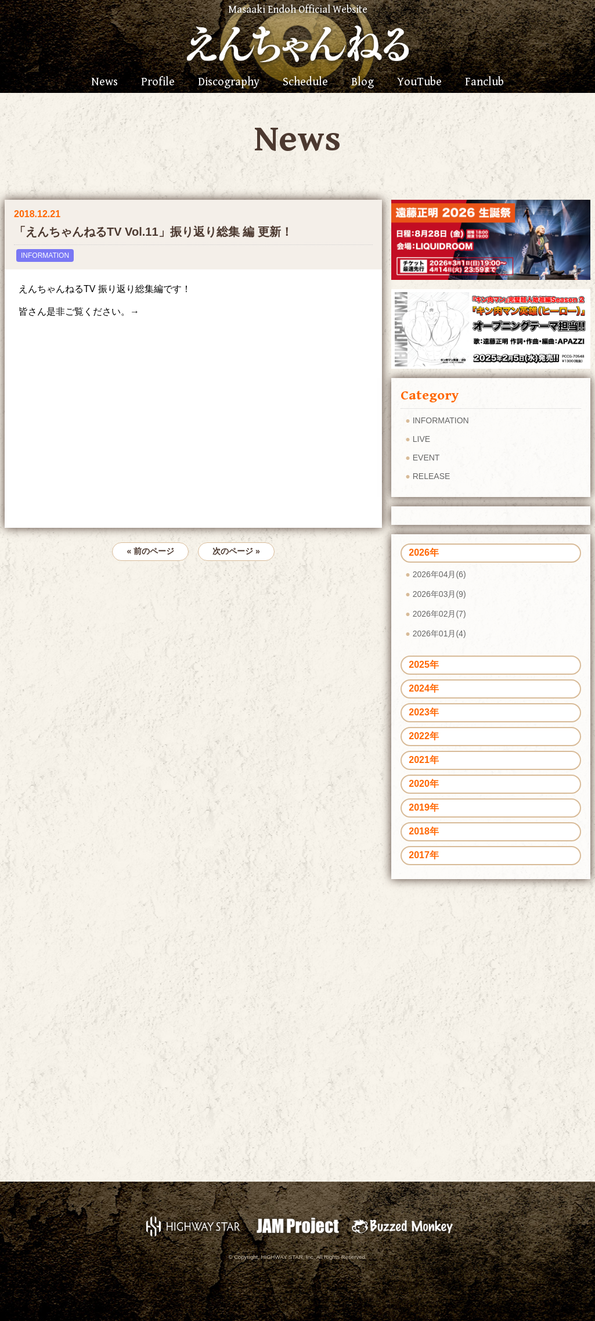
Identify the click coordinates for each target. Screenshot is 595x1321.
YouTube (419, 82)
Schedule (305, 82)
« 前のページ (150, 551)
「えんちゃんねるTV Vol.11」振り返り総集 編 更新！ (153, 231)
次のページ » (236, 551)
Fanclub (484, 82)
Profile (158, 82)
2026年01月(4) (439, 633)
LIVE (421, 439)
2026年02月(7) (439, 613)
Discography (228, 82)
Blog (362, 82)
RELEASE (431, 476)
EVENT (426, 457)
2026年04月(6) (439, 574)
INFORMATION (45, 255)
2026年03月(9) (439, 594)
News (104, 82)
